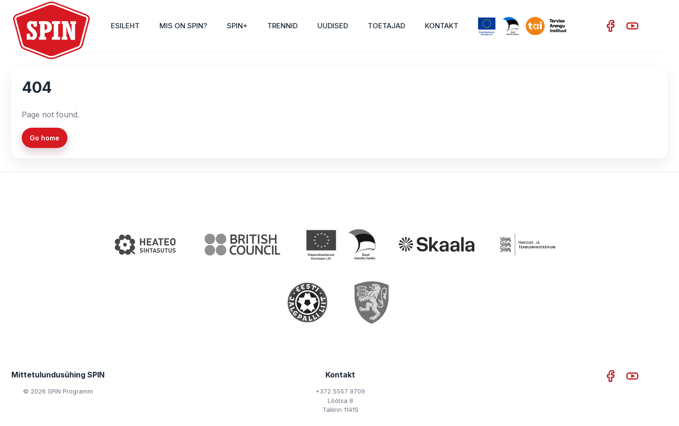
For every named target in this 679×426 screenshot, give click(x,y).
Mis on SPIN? (183, 25)
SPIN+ (237, 25)
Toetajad (386, 25)
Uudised (332, 25)
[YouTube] (632, 26)
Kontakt (441, 25)
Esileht (125, 25)
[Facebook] (611, 26)
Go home (44, 138)
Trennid (282, 25)
